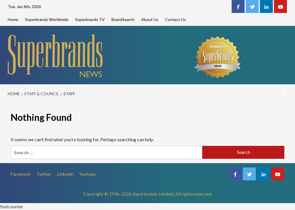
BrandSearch (123, 19)
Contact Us (175, 19)
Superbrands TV (90, 19)
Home (13, 19)
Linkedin (65, 174)
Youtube (87, 174)
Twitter (43, 174)
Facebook (21, 174)
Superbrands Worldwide (47, 19)
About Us (149, 19)
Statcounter (11, 206)
